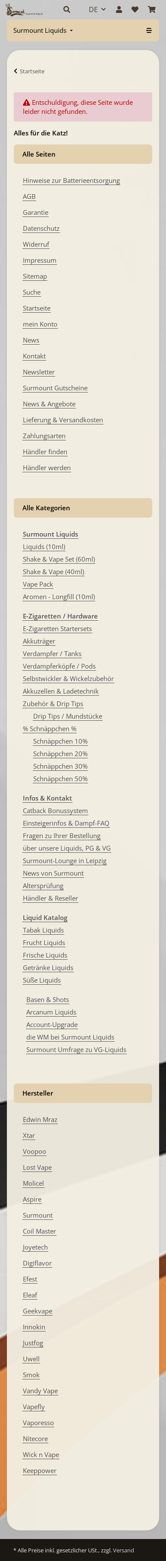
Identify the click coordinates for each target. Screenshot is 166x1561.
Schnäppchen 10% (60, 741)
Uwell (31, 1358)
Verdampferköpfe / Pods (59, 666)
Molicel (33, 1183)
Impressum (39, 260)
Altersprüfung (43, 885)
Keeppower (39, 1470)
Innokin (34, 1326)
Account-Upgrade (52, 1024)
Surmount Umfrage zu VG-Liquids (76, 1049)
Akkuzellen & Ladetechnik (61, 691)
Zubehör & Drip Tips (53, 703)
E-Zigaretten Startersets (57, 628)
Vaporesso (38, 1422)
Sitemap (35, 276)
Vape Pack (38, 584)
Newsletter (39, 371)
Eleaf (30, 1295)
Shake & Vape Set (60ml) (59, 559)
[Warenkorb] (151, 9)
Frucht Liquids (44, 942)
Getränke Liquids (48, 967)
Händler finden (45, 451)
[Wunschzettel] (135, 9)
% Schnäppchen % (49, 728)
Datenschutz (41, 228)
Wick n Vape (41, 1454)
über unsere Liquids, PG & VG (67, 848)
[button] (66, 9)
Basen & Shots (47, 999)
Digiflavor (37, 1263)
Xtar (29, 1135)
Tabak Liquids (43, 930)
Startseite (36, 308)
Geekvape (37, 1311)
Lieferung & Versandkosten (63, 419)
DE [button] (93, 9)
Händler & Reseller (50, 898)
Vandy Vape (40, 1390)
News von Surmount (53, 873)
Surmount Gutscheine (55, 387)
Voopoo (34, 1151)
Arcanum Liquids (51, 1012)
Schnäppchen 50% (60, 778)
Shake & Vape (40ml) (53, 571)
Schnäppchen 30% (60, 766)
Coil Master (39, 1231)
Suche (32, 292)
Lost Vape (37, 1167)
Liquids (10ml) (44, 546)
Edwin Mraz (40, 1119)
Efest (30, 1279)
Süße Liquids (42, 980)
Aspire (32, 1199)
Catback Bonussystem (55, 810)
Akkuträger (39, 641)
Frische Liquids (45, 955)
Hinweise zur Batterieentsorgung (71, 180)
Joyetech (35, 1247)
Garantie (35, 212)
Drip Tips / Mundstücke (67, 716)
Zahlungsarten (44, 435)
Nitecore (35, 1438)
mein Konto (40, 324)
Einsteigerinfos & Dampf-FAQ (66, 823)
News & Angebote (49, 403)
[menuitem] (44, 30)
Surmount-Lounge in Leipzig (64, 860)
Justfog (33, 1342)
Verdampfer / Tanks (52, 653)
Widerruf (36, 244)
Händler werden (47, 467)
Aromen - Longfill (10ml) (59, 596)
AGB (29, 196)
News (31, 340)
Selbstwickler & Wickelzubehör (68, 678)
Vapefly (34, 1406)
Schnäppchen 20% (60, 753)
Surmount (38, 1215)
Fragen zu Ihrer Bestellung (61, 835)
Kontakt (34, 356)
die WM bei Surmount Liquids (70, 1037)
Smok (31, 1374)
